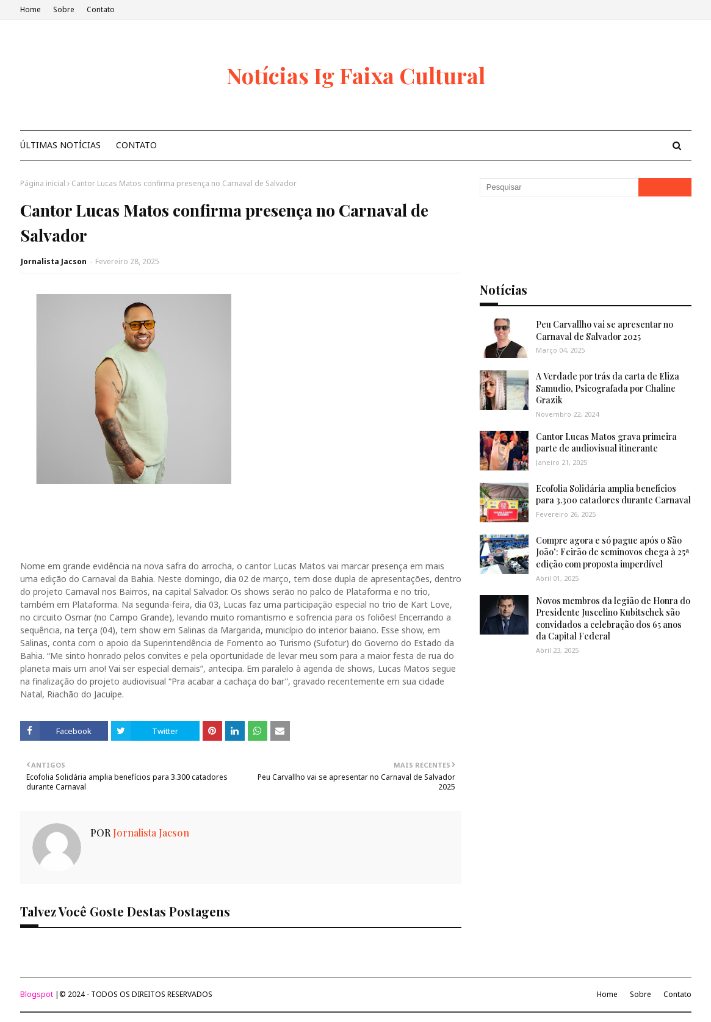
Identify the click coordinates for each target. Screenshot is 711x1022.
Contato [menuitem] (136, 145)
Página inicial (42, 183)
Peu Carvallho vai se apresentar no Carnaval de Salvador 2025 (604, 330)
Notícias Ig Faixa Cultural (355, 75)
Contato (101, 9)
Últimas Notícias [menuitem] (60, 145)
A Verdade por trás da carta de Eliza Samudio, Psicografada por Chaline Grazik (607, 388)
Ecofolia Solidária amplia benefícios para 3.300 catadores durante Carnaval (613, 494)
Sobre (63, 9)
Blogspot (36, 994)
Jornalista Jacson (54, 261)
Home (30, 9)
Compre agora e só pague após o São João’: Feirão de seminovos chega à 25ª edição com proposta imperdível (613, 552)
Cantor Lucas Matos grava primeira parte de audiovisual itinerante (606, 443)
